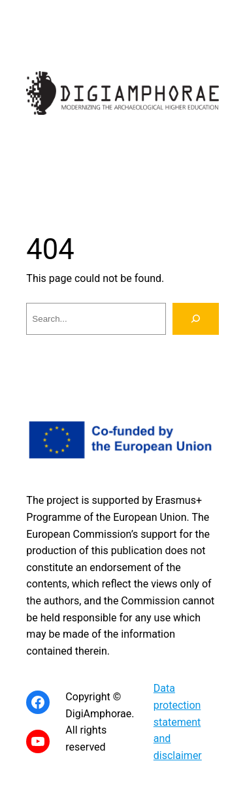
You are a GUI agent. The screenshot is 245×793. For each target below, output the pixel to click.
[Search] (195, 319)
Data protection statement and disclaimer (178, 721)
